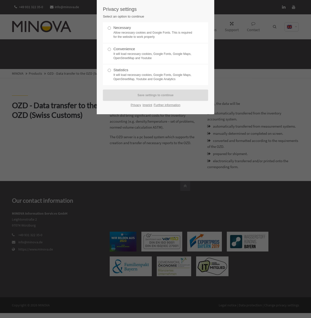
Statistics (153, 74)
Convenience (153, 53)
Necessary (153, 32)
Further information (167, 105)
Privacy (136, 105)
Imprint (147, 105)
